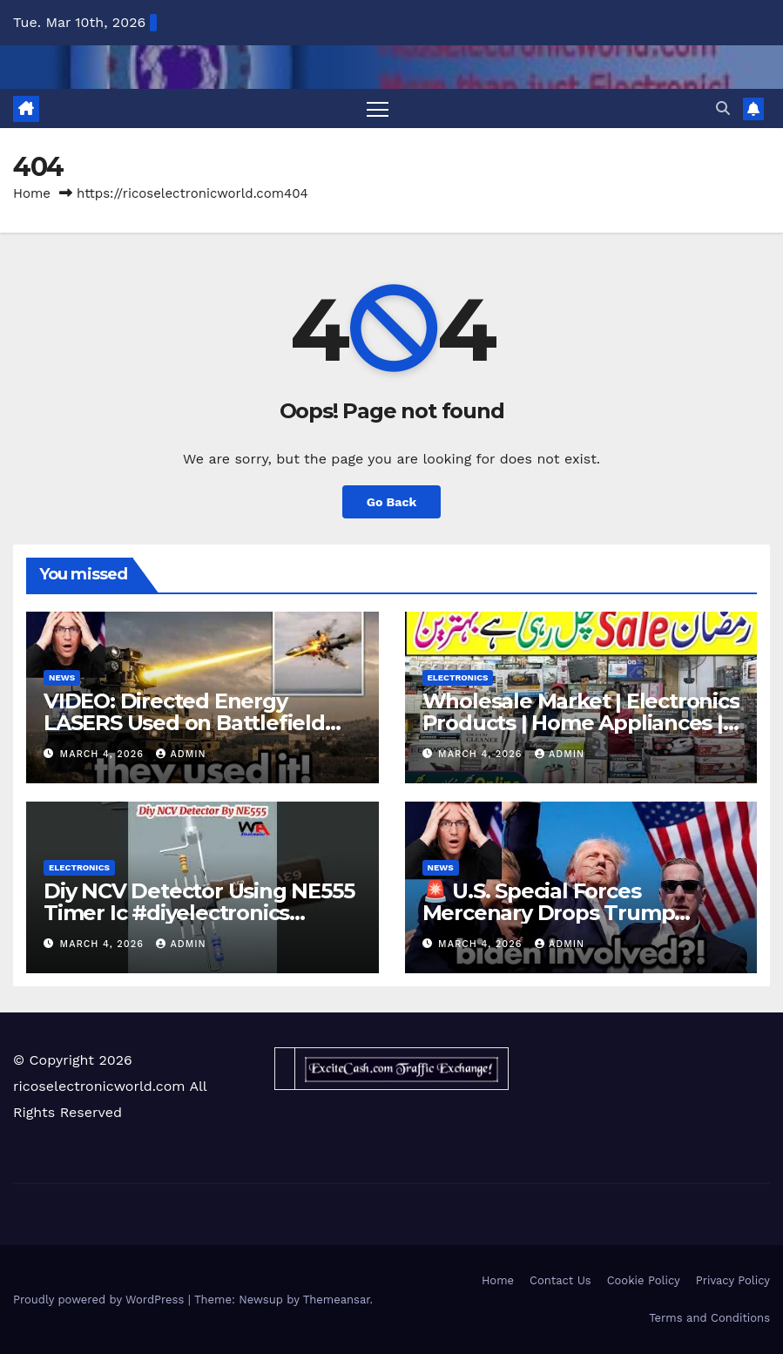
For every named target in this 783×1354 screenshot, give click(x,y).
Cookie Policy (643, 1280)
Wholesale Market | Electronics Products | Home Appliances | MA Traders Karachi (580, 722)
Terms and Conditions (709, 1317)
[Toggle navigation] (377, 108)
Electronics (458, 677)
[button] (723, 108)
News (62, 677)
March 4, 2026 (104, 754)
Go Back (391, 502)
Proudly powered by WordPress (100, 1299)
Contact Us (560, 1280)
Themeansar (336, 1299)
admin (181, 754)
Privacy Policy (733, 1280)
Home (32, 193)
